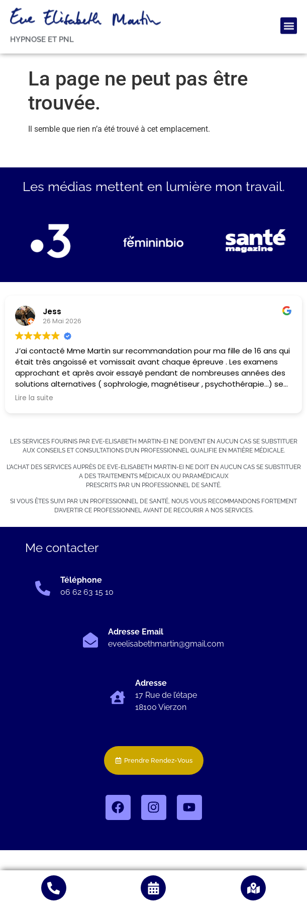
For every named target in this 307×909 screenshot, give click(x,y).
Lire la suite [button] (34, 398)
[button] (288, 10)
